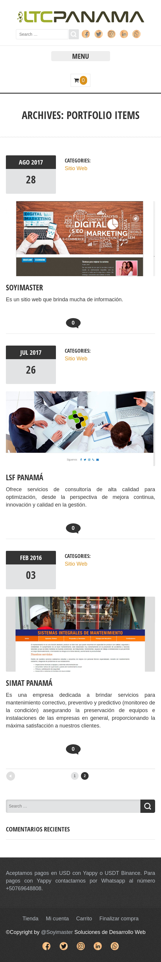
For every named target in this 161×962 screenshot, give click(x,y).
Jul (25, 352)
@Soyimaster (57, 932)
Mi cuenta (57, 919)
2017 (37, 162)
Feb (25, 557)
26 (31, 369)
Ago (25, 162)
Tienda (30, 919)
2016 (36, 557)
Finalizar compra (119, 919)
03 (31, 575)
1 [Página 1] (75, 776)
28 (31, 179)
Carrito (84, 919)
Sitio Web (76, 168)
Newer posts (21, 774)
